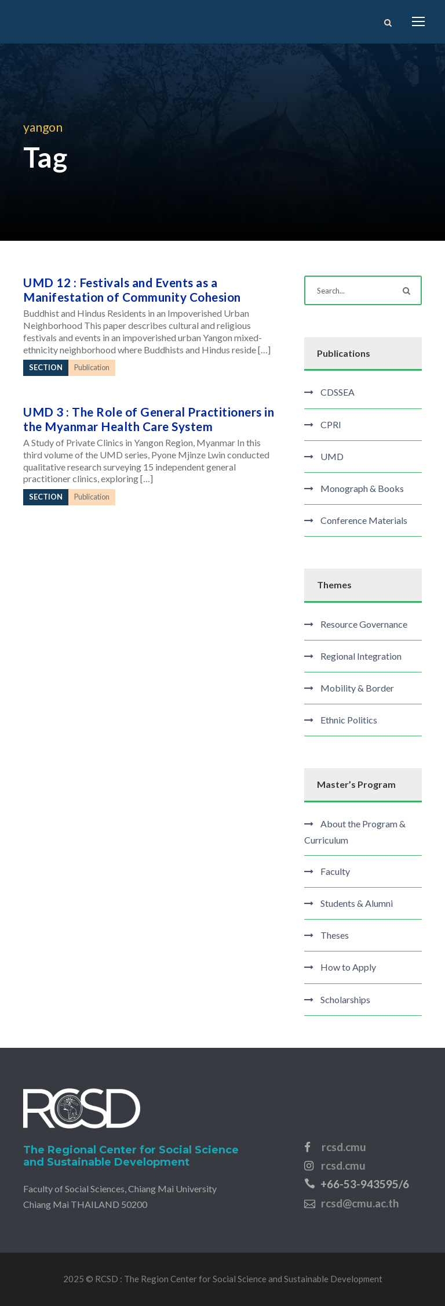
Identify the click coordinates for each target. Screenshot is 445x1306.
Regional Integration (361, 655)
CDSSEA (337, 391)
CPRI (330, 424)
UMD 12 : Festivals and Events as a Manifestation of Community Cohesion (132, 289)
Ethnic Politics (348, 719)
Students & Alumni (356, 903)
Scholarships (345, 999)
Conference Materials (363, 520)
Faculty (335, 871)
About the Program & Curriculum (355, 831)
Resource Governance (363, 624)
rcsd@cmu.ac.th (360, 1203)
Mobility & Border (357, 687)
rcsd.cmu (344, 1146)
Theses (334, 934)
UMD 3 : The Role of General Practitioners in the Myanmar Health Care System (148, 418)
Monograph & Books (362, 488)
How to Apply (348, 966)
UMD (332, 456)
